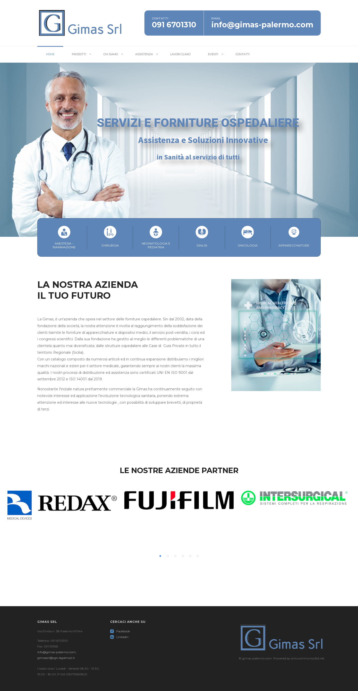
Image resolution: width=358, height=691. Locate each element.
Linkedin (119, 637)
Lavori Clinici (180, 54)
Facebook (120, 631)
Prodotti (79, 54)
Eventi (213, 54)
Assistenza (144, 54)
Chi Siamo (110, 54)
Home (50, 54)
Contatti (243, 54)
